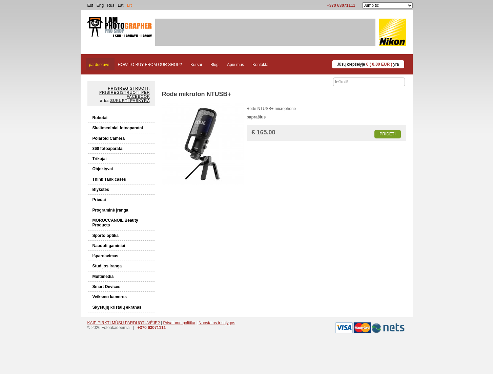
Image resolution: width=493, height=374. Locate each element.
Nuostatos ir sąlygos (217, 323)
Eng (100, 5)
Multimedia (103, 276)
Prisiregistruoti (128, 88)
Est (90, 5)
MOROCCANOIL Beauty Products (115, 222)
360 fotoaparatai (108, 148)
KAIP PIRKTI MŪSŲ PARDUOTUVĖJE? (123, 323)
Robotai (100, 117)
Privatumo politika (179, 323)
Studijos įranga (107, 266)
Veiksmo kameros (110, 296)
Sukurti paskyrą (130, 100)
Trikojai (100, 158)
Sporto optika (106, 235)
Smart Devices (107, 286)
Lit (129, 5)
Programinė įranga (110, 210)
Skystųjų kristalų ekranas (117, 307)
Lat (121, 5)
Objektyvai (103, 169)
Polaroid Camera (109, 138)
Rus (110, 5)
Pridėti (387, 134)
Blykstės (101, 189)
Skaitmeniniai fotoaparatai (118, 128)
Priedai (99, 199)
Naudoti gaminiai (109, 245)
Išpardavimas (106, 256)
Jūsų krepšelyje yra (368, 64)
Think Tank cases (109, 179)
